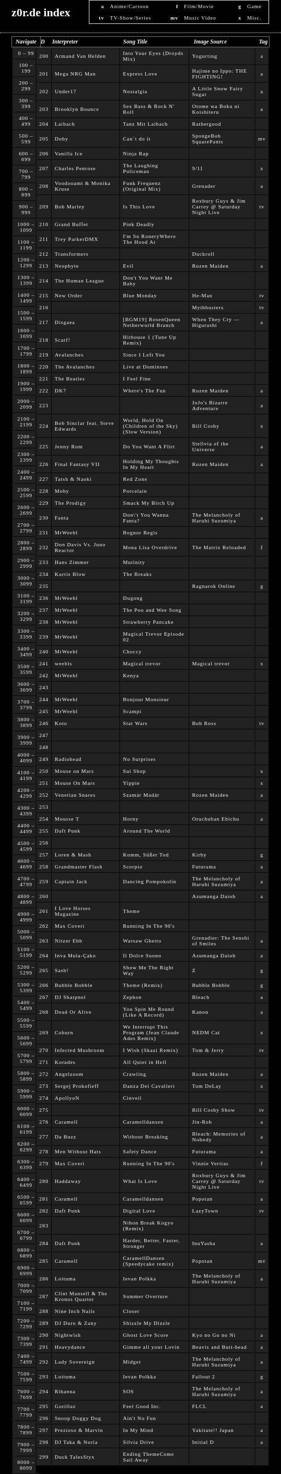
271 (44, 1062)
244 (44, 699)
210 (44, 224)
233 (44, 562)
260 (44, 896)
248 (44, 747)
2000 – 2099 (25, 404)
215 (44, 295)
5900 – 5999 (25, 1093)
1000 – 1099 (25, 227)
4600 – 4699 (25, 863)
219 (44, 355)
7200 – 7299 (25, 1323)
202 (44, 91)
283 (44, 1225)
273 (44, 1086)
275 (44, 1110)
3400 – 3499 (25, 651)
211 (43, 239)
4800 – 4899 (25, 899)
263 (44, 940)
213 (44, 266)
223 (44, 405)
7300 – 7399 (25, 1341)
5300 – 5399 (25, 987)
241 (44, 663)
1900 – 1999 (25, 386)
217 (44, 322)
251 (44, 783)
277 (44, 1136)
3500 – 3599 (25, 669)
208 (44, 186)
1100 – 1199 (25, 244)
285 (44, 1261)
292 (44, 1362)
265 (44, 970)
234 (44, 574)
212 (44, 254)
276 (44, 1122)
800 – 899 (26, 191)
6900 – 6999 (25, 1270)
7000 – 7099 (25, 1288)
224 (44, 426)
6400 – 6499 (25, 1182)
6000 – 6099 (25, 1111)
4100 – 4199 (25, 775)
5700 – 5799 (25, 1058)
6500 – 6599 (25, 1199)
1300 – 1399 (25, 280)
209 (44, 206)
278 (44, 1151)
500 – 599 (26, 138)
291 (44, 1347)
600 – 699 (26, 156)
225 (44, 446)
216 (44, 307)
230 (44, 517)
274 (44, 1098)
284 (44, 1243)
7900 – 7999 (25, 1447)
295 (44, 1406)
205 (44, 138)
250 (44, 771)
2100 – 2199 (25, 421)
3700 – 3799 (25, 704)
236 (44, 598)
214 (44, 280)
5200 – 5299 (25, 969)
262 (44, 926)
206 (44, 153)
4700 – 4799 (25, 881)
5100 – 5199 (25, 952)
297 (44, 1430)
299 (44, 1457)
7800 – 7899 (25, 1429)
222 (44, 390)
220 (44, 366)
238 (44, 622)
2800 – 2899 (25, 545)
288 (44, 1311)
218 (44, 340)
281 (44, 1199)
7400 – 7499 (25, 1359)
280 (44, 1181)
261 (44, 911)
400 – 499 (26, 121)
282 (44, 1211)
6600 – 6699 (25, 1217)
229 (44, 503)
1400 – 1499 (25, 297)
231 (44, 532)
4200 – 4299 (25, 793)
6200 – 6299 (25, 1146)
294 (44, 1391)
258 (44, 866)
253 (44, 807)
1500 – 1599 (25, 315)
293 (44, 1376)
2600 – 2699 (25, 510)
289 (44, 1323)
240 (44, 651)
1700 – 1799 (25, 351)
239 (44, 636)
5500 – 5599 (25, 1023)
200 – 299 (26, 85)
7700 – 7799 (25, 1412)
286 (44, 1278)
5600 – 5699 (25, 1040)
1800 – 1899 (25, 368)
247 (44, 735)
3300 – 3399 (25, 633)
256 (44, 842)
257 (44, 854)
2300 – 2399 (25, 457)
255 (44, 831)
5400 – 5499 (25, 1005)
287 (44, 1296)
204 (44, 124)
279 (44, 1163)
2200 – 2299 (25, 439)
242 (44, 675)
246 (44, 723)
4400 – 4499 (25, 828)
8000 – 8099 (25, 1465)
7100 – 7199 (25, 1305)
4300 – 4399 (25, 810)
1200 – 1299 (25, 262)
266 (44, 985)
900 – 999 (26, 209)
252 (44, 795)
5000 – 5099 (25, 934)
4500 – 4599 (25, 846)
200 (44, 56)
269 (44, 1032)
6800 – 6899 (25, 1252)
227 (44, 479)
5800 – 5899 (25, 1076)
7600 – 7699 (25, 1394)
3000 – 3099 (25, 580)
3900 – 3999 (25, 740)
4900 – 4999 (25, 916)
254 (44, 819)
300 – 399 (26, 103)
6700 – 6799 (25, 1235)
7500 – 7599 (25, 1376)
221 (44, 378)
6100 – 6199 (25, 1129)
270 (44, 1050)
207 (44, 168)
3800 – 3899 (25, 722)
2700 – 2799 (25, 527)
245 (44, 711)
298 (44, 1442)
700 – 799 (26, 174)
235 (44, 586)
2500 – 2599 (25, 492)
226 (44, 464)
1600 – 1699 (25, 333)
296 (44, 1418)
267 (44, 997)
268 (44, 1012)
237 (44, 610)
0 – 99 (26, 53)
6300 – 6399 (25, 1164)
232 (44, 547)
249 (44, 759)
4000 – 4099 (25, 757)
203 (44, 109)
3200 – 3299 (25, 616)
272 (44, 1074)
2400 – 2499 (25, 474)
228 (44, 491)
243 (44, 687)
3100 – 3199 (25, 598)
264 (44, 955)
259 (44, 881)
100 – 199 (26, 68)
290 (44, 1335)
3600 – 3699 (25, 687)
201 (44, 73)
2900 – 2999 (25, 563)
